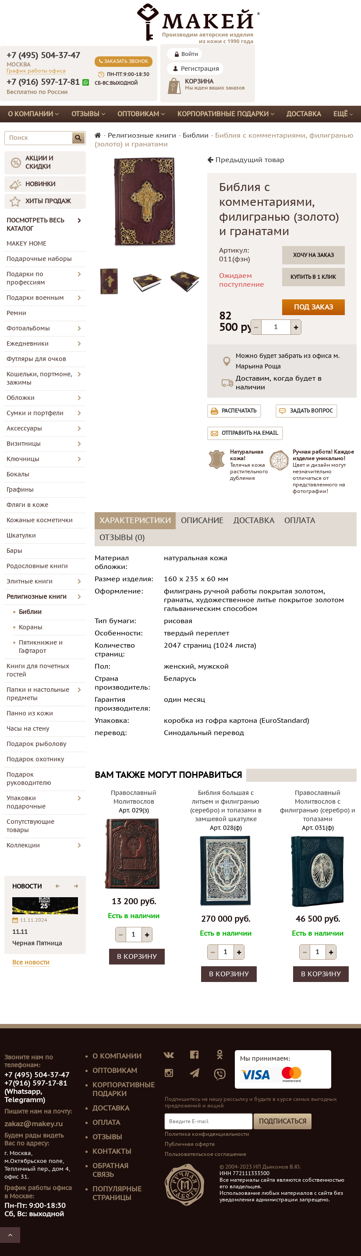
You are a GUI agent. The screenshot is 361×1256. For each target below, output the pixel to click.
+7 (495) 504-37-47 (43, 55)
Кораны (30, 627)
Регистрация (200, 69)
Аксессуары (24, 428)
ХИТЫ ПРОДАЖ (48, 201)
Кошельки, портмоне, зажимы (39, 378)
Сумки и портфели (35, 413)
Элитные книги (30, 581)
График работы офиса (36, 71)
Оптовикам (141, 114)
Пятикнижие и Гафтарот (41, 647)
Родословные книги (37, 566)
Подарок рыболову (36, 744)
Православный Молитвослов (133, 797)
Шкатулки (21, 535)
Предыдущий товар (245, 160)
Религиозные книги (37, 596)
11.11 (20, 932)
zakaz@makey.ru (33, 1124)
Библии (30, 612)
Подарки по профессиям (26, 278)
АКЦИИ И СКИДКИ (39, 162)
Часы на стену (28, 728)
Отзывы (88, 114)
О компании (33, 114)
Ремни (16, 313)
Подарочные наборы (39, 259)
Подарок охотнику (35, 759)
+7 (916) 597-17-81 (43, 82)
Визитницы (24, 444)
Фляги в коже (27, 505)
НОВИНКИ (40, 184)
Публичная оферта (190, 1144)
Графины (20, 489)
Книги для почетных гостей (38, 670)
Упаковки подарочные (26, 802)
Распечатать (239, 411)
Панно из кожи (30, 713)
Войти (189, 54)
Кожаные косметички (40, 520)
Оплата (106, 1123)
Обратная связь (110, 1170)
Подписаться (282, 1121)
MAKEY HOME (26, 243)
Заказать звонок (123, 61)
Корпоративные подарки (226, 114)
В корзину (137, 957)
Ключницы (23, 459)
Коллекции (23, 845)
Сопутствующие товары (30, 826)
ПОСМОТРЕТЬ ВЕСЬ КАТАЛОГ (44, 224)
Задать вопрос (311, 411)
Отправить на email (250, 433)
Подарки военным (35, 298)
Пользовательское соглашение (205, 1154)
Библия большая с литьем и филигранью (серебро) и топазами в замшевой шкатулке (226, 806)
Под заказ (313, 307)
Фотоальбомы (28, 328)
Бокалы (18, 474)
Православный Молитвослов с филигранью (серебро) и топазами (317, 806)
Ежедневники (28, 343)
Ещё (343, 114)
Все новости (31, 962)
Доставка (304, 114)
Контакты (111, 1151)
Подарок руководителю (29, 779)
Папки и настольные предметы (38, 694)
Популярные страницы (117, 1193)
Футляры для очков (36, 359)
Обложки (21, 398)
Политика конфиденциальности (207, 1134)
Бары (14, 551)
